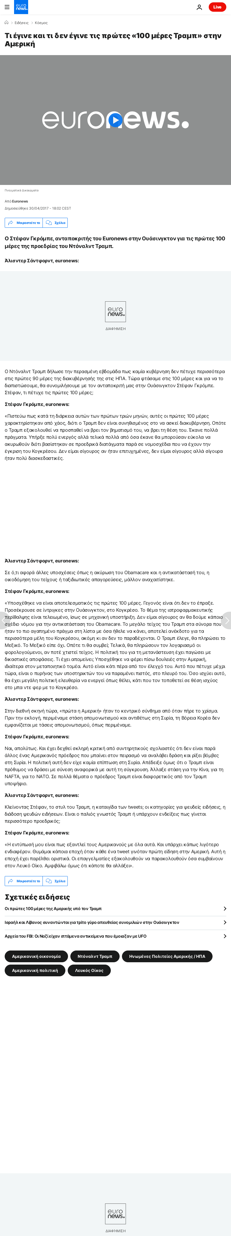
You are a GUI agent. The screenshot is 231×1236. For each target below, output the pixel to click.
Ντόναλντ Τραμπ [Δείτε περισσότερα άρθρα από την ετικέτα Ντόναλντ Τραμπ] (95, 956)
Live (217, 6)
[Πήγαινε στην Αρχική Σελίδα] (21, 7)
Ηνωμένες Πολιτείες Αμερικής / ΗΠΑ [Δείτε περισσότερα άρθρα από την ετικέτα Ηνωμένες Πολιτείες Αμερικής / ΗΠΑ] (167, 956)
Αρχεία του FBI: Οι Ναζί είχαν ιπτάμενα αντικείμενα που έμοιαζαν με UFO (75, 936)
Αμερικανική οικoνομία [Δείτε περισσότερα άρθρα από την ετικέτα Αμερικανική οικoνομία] (36, 956)
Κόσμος (41, 23)
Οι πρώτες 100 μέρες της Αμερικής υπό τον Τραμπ (53, 908)
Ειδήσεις (21, 23)
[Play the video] (115, 120)
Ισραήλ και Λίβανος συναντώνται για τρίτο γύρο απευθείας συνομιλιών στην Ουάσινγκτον (92, 922)
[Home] (6, 23)
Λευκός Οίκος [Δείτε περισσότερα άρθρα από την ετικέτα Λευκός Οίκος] (89, 970)
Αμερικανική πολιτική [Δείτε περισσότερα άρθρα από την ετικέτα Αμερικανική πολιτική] (35, 970)
